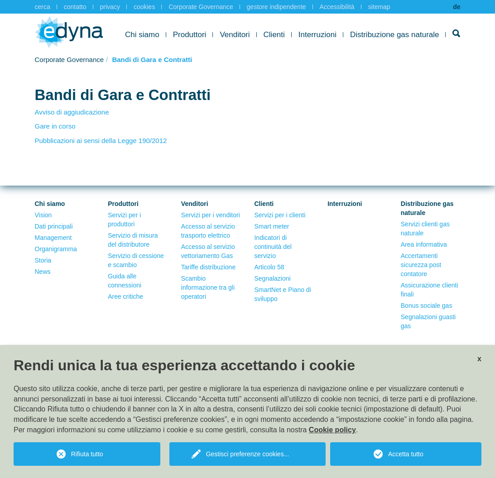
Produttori (190, 34)
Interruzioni (317, 34)
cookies (144, 6)
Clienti (274, 34)
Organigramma (56, 249)
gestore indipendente (276, 6)
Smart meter (271, 226)
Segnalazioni (272, 278)
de (456, 6)
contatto (75, 6)
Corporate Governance (200, 6)
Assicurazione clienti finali (429, 290)
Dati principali (54, 226)
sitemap (379, 6)
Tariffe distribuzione (208, 267)
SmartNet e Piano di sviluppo (282, 294)
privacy (110, 6)
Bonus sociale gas (426, 305)
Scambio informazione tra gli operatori (208, 287)
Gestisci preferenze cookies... (247, 454)
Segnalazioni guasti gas (428, 321)
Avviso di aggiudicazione (72, 112)
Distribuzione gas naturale (394, 34)
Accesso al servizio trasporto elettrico (208, 231)
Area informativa (424, 244)
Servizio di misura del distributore (133, 240)
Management (53, 237)
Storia (43, 260)
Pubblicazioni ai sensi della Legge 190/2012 (101, 140)
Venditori (235, 34)
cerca (42, 6)
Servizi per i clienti (279, 215)
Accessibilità (337, 6)
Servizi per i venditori (210, 215)
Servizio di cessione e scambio (136, 260)
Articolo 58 (269, 267)
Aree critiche (125, 296)
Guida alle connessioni (124, 280)
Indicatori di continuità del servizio (273, 246)
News (43, 271)
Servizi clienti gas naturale (425, 228)
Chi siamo (142, 34)
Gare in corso (55, 126)
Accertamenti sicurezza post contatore (421, 264)
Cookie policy (332, 430)
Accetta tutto (405, 454)
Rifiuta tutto (87, 454)
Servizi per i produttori (124, 219)
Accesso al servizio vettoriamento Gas (208, 251)
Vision (43, 215)
